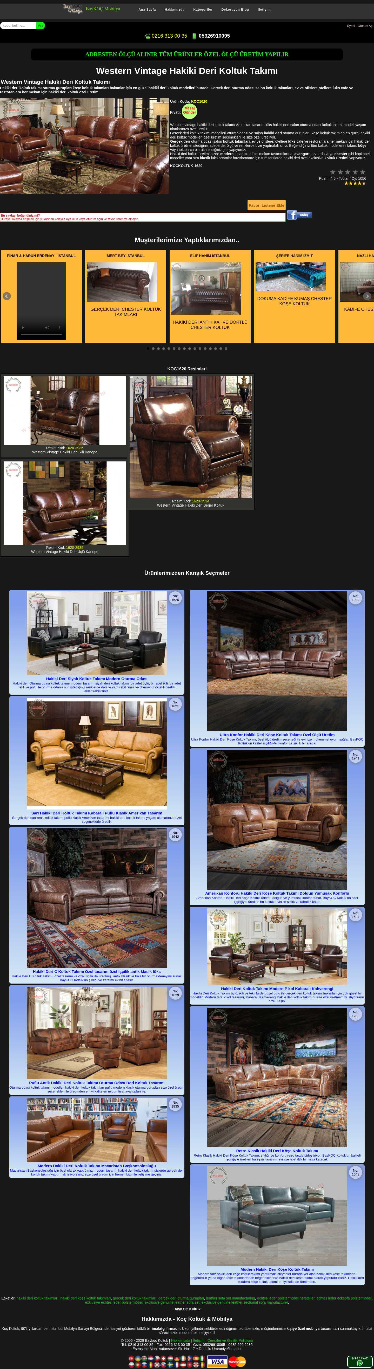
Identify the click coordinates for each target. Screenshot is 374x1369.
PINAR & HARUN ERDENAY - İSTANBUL (41, 256)
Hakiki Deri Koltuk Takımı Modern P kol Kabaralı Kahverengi (277, 988)
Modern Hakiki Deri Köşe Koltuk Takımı (277, 1269)
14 (215, 348)
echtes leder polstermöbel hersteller (286, 1298)
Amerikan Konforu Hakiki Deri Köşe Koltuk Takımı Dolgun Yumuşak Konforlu (277, 893)
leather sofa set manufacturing (230, 1298)
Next (367, 296)
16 (226, 348)
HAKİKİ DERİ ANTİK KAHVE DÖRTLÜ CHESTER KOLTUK (209, 296)
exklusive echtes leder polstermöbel (114, 1302)
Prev (7, 296)
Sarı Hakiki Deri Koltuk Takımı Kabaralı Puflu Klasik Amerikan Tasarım (96, 813)
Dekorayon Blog (235, 9)
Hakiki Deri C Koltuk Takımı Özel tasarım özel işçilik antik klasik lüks (97, 971)
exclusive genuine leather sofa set (172, 1302)
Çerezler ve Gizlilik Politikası (230, 1340)
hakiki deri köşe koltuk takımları (85, 1298)
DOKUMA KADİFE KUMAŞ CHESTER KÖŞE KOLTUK (294, 284)
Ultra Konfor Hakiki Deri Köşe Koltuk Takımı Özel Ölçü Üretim (277, 734)
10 (194, 348)
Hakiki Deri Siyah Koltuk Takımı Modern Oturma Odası (97, 678)
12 (205, 348)
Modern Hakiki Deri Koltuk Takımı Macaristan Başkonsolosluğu (97, 1166)
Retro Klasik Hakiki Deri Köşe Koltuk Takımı (277, 1151)
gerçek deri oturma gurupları (181, 1298)
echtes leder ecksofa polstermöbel (343, 1298)
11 (200, 348)
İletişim (264, 9)
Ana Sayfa (147, 9)
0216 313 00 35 (165, 36)
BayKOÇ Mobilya (103, 8)
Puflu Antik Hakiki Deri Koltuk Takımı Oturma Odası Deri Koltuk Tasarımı (96, 1083)
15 (220, 348)
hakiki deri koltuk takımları (37, 1298)
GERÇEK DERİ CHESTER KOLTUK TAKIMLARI (124, 289)
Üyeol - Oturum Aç (359, 26)
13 (210, 348)
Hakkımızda (174, 9)
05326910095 (210, 36)
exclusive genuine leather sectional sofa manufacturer (245, 1302)
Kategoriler (202, 9)
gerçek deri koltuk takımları (134, 1298)
